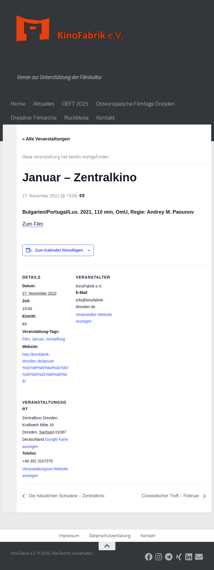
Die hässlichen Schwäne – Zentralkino (66, 495)
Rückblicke (76, 117)
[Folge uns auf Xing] (179, 557)
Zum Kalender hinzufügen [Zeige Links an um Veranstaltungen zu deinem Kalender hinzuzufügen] (59, 250)
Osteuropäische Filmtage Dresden (135, 103)
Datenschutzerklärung (109, 535)
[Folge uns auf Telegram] (169, 557)
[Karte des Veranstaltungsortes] (105, 428)
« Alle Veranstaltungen (46, 139)
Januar (37, 339)
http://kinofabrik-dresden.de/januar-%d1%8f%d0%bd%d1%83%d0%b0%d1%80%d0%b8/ (45, 367)
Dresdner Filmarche (34, 117)
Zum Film (32, 224)
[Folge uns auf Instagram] (159, 557)
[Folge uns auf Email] (199, 557)
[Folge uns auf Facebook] (149, 557)
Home (18, 103)
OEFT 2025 (75, 103)
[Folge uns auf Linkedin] (189, 557)
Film (26, 339)
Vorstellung (55, 339)
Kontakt (105, 117)
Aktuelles (43, 103)
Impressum (69, 535)
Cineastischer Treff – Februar (171, 495)
